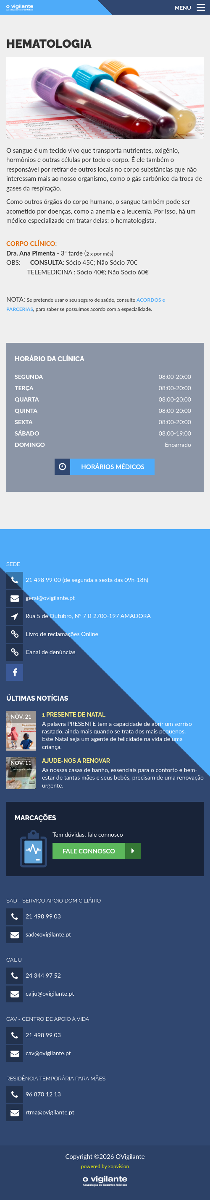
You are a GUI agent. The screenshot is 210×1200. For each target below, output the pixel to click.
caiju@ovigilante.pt (50, 993)
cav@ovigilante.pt (48, 1053)
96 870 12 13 (43, 1094)
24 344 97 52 (43, 975)
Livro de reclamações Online (62, 633)
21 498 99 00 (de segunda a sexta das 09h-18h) (87, 579)
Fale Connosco (102, 851)
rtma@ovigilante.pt (50, 1112)
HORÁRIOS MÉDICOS (99, 467)
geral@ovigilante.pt (50, 597)
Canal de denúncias (51, 651)
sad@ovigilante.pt (48, 934)
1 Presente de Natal (73, 714)
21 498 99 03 (43, 916)
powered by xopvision (105, 1166)
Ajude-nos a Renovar (76, 760)
